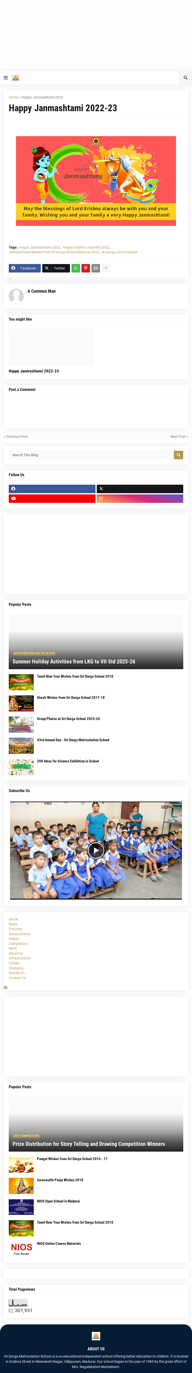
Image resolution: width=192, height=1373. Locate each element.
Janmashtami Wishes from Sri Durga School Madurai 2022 (54, 252)
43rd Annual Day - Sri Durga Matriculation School (73, 740)
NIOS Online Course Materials (59, 1243)
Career (14, 963)
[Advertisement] (96, 35)
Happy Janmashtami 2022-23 (34, 370)
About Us (16, 953)
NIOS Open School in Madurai (58, 1201)
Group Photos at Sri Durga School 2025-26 (68, 719)
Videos (14, 939)
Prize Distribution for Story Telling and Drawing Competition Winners (88, 1144)
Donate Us (17, 973)
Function (15, 929)
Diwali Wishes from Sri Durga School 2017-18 (71, 697)
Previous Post (17, 437)
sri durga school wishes (120, 252)
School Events (19, 934)
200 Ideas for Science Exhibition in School (68, 761)
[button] (6, 78)
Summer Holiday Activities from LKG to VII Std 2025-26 (73, 661)
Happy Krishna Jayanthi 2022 (86, 247)
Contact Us (17, 978)
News (13, 924)
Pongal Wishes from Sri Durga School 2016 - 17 (72, 1159)
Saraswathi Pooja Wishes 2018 (60, 1180)
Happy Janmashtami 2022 (42, 97)
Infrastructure (19, 958)
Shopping (16, 968)
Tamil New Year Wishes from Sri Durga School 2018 (75, 676)
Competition (18, 944)
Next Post (178, 437)
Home (13, 97)
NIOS (13, 948)
